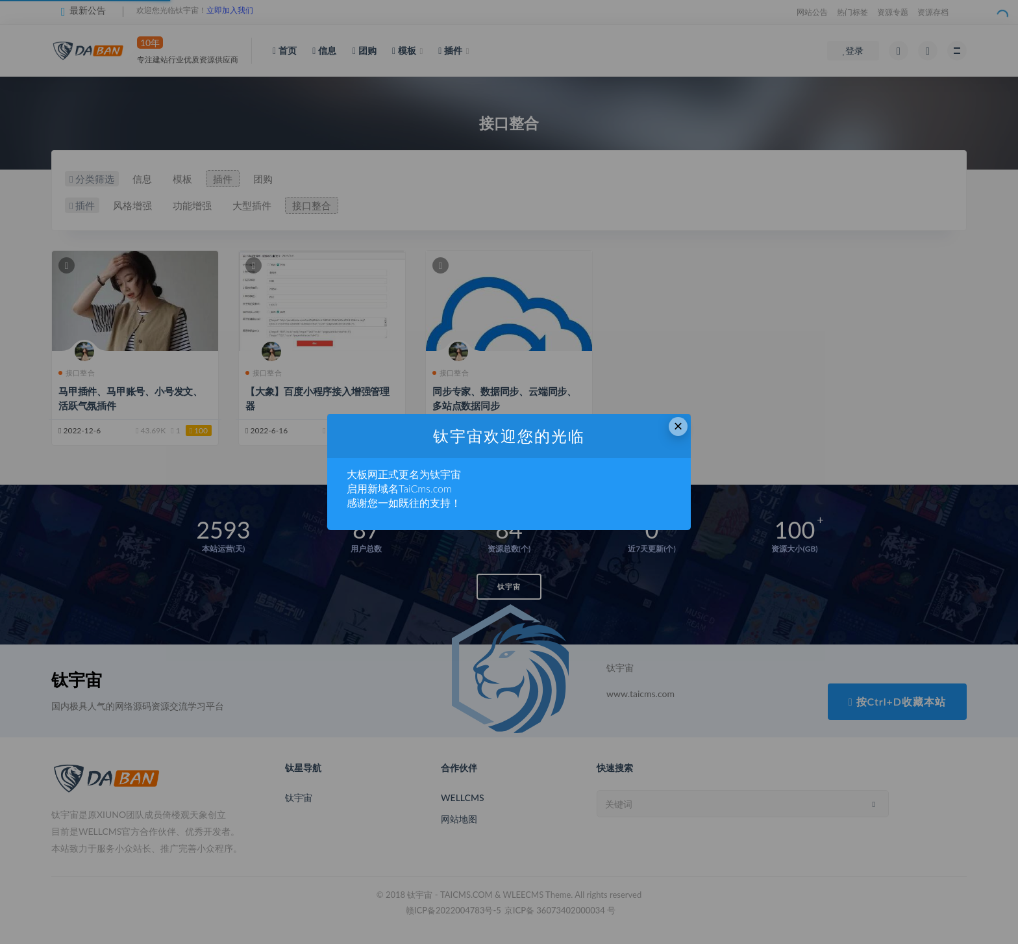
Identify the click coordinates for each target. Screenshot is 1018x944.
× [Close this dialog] (678, 426)
